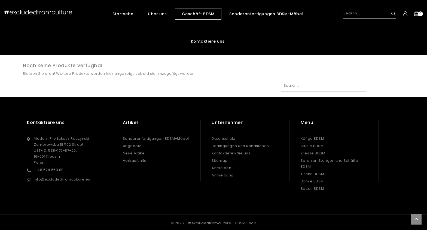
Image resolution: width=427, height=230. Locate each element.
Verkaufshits (134, 160)
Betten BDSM (312, 188)
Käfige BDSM (312, 138)
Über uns (157, 14)
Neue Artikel (134, 153)
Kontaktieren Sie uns (231, 153)
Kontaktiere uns (208, 41)
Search (391, 13)
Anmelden (221, 167)
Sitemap (220, 160)
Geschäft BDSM (198, 14)
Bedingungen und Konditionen (240, 145)
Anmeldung (223, 175)
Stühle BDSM (312, 145)
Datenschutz (223, 138)
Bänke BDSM (312, 181)
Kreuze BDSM (313, 153)
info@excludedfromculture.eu (62, 179)
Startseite (122, 14)
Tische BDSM (312, 173)
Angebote (132, 145)
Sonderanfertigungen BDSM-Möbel (266, 14)
